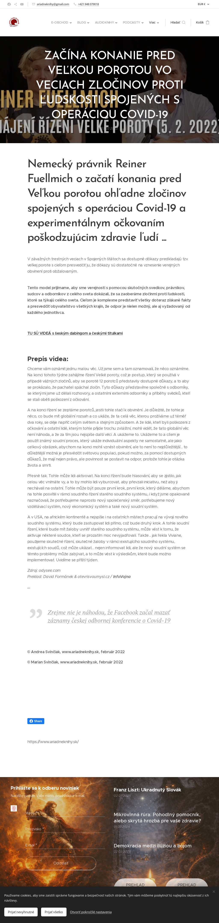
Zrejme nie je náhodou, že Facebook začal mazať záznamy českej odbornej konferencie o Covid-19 (109, 616)
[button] (179, 22)
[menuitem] (39, 22)
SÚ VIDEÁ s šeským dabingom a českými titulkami (78, 333)
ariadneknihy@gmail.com (53, 4)
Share (36, 721)
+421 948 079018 (88, 4)
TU (30, 333)
